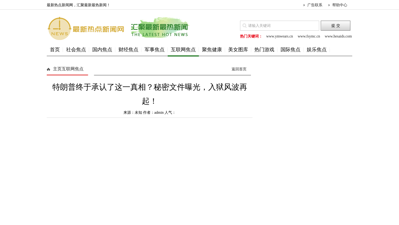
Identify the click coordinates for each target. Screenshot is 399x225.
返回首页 (239, 69)
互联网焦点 (183, 49)
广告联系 (314, 5)
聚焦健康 (212, 49)
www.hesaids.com (338, 36)
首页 (55, 49)
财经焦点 (128, 49)
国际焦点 (290, 49)
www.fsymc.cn (309, 36)
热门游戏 (264, 49)
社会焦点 (76, 49)
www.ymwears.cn (279, 36)
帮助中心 (339, 5)
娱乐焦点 (317, 49)
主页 (57, 69)
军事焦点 (155, 49)
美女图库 (238, 49)
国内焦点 (102, 49)
